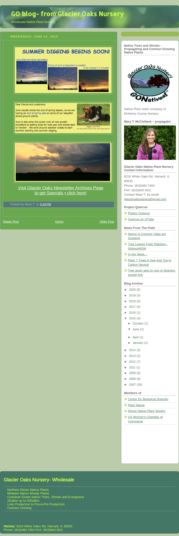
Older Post (107, 221)
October (138, 323)
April (136, 337)
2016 (133, 312)
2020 (133, 289)
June (136, 329)
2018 (133, 301)
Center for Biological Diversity (148, 399)
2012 (133, 361)
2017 (133, 306)
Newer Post (11, 221)
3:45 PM (45, 204)
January (138, 343)
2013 (133, 356)
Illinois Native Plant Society (146, 411)
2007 (133, 384)
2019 (133, 295)
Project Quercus (139, 213)
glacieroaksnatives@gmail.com (145, 199)
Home (59, 221)
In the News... (137, 254)
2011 (132, 367)
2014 (133, 350)
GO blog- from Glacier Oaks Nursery (67, 14)
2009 (133, 373)
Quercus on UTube (141, 219)
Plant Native (136, 405)
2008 (133, 379)
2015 (133, 318)
